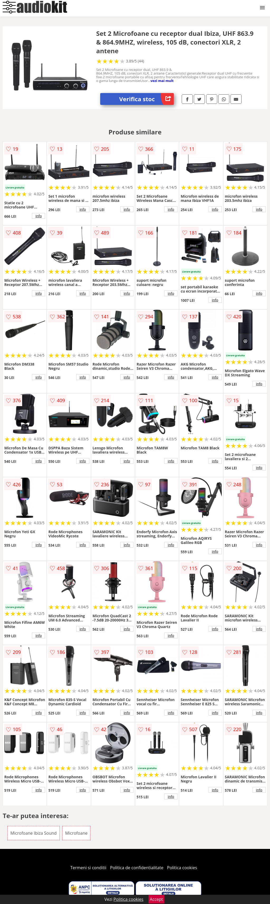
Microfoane (76, 833)
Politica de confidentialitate (136, 868)
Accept (156, 899)
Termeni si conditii (88, 868)
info (38, 215)
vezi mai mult (162, 80)
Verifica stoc (146, 99)
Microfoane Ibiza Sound (33, 833)
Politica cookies (182, 868)
